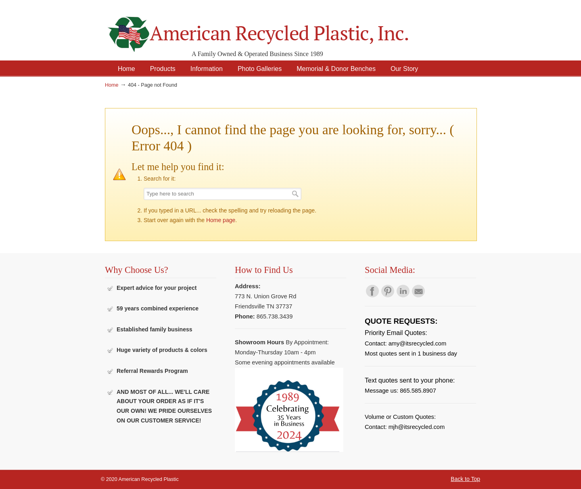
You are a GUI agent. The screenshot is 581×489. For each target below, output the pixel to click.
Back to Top (465, 479)
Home (112, 85)
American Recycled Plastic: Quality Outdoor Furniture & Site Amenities (278, 28)
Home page (220, 220)
